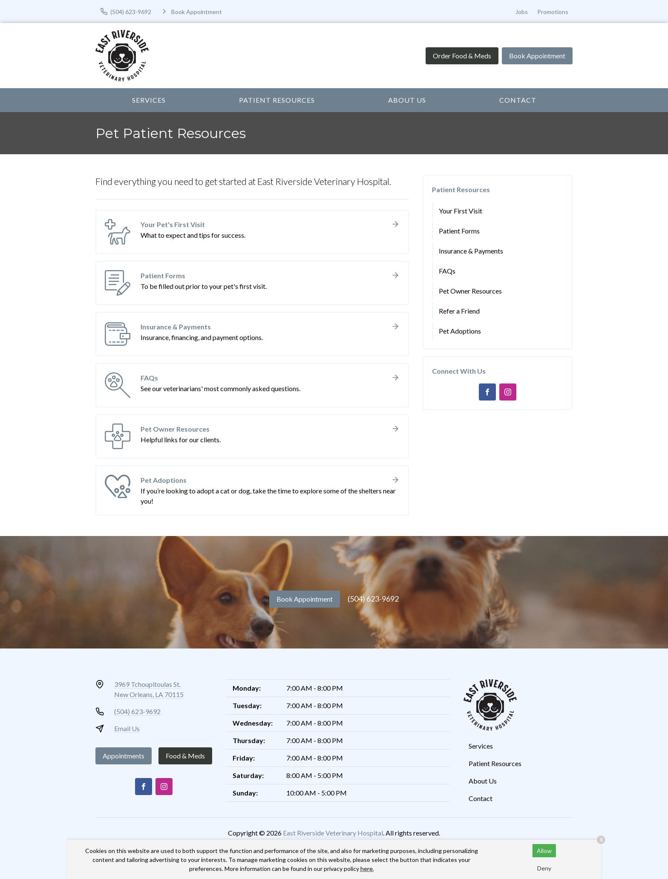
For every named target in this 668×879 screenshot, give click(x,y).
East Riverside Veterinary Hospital (333, 833)
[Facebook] (487, 392)
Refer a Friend (459, 311)
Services (149, 100)
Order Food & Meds (462, 56)
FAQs (447, 271)
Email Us (127, 728)
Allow (544, 850)
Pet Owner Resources (470, 291)
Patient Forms (459, 231)
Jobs (521, 11)
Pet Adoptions (460, 331)
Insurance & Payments (471, 251)
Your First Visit (460, 211)
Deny (544, 868)
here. (367, 868)
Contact (517, 100)
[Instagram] (507, 392)
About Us (407, 100)
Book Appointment (537, 56)
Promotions (552, 11)
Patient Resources (277, 100)
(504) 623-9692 (373, 598)
